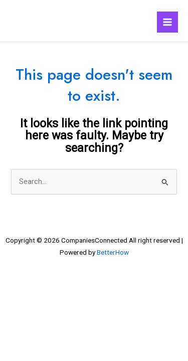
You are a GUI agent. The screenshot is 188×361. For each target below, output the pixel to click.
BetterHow (113, 252)
